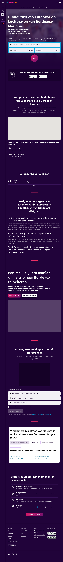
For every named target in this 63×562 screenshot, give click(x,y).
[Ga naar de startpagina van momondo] (11, 2)
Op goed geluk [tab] (15, 446)
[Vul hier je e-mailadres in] (35, 403)
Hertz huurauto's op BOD (17, 458)
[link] (14, 296)
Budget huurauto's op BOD (42, 456)
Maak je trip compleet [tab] (48, 442)
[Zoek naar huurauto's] (3, 14)
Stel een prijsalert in (36, 507)
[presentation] (43, 77)
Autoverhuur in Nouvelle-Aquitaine (36, 10)
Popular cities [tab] (34, 442)
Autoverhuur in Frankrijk (21, 10)
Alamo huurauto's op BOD (41, 458)
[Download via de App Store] (43, 77)
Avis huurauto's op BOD (16, 456)
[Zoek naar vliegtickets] (3, 7)
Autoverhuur (11, 10)
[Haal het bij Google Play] (33, 77)
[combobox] (14, 39)
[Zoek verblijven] (3, 11)
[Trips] (3, 19)
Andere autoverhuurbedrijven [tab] (19, 442)
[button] (3, 2)
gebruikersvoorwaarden (37, 414)
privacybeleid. (48, 414)
